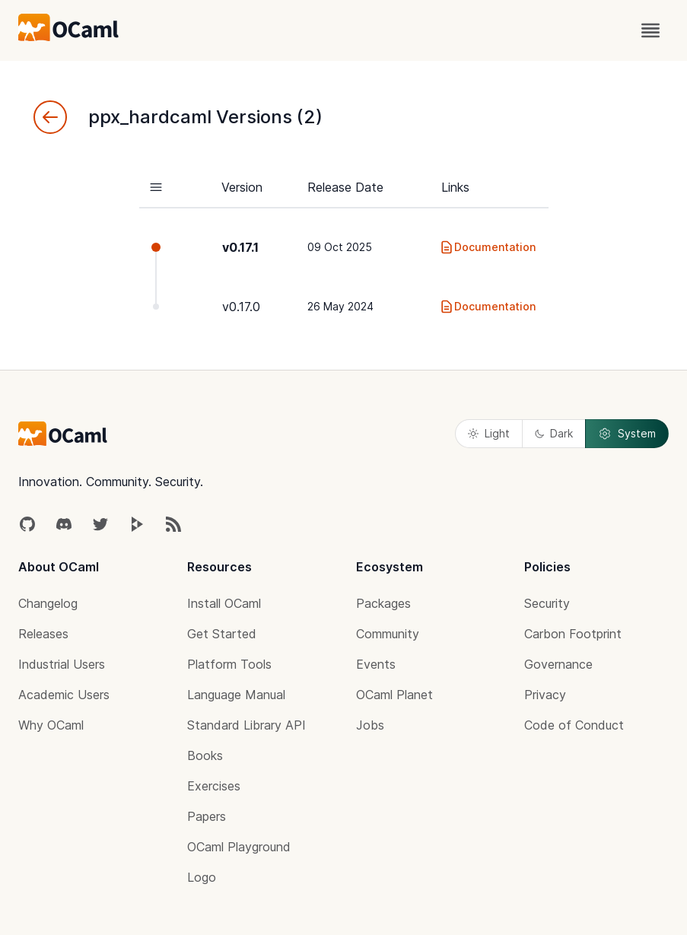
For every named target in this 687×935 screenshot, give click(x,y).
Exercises (213, 785)
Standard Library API (246, 725)
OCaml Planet (394, 694)
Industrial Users (61, 664)
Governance (558, 664)
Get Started (221, 633)
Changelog (48, 603)
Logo (201, 877)
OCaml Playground (239, 846)
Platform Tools (229, 664)
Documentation (487, 247)
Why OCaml (51, 725)
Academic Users (64, 694)
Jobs (370, 725)
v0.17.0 (241, 306)
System (627, 433)
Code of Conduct (574, 725)
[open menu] (650, 30)
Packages (383, 603)
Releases (43, 633)
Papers (206, 816)
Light (489, 433)
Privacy (545, 694)
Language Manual (236, 694)
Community (387, 633)
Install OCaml (224, 603)
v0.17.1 (240, 247)
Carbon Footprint (573, 633)
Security (547, 603)
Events (376, 664)
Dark (554, 433)
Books (205, 755)
